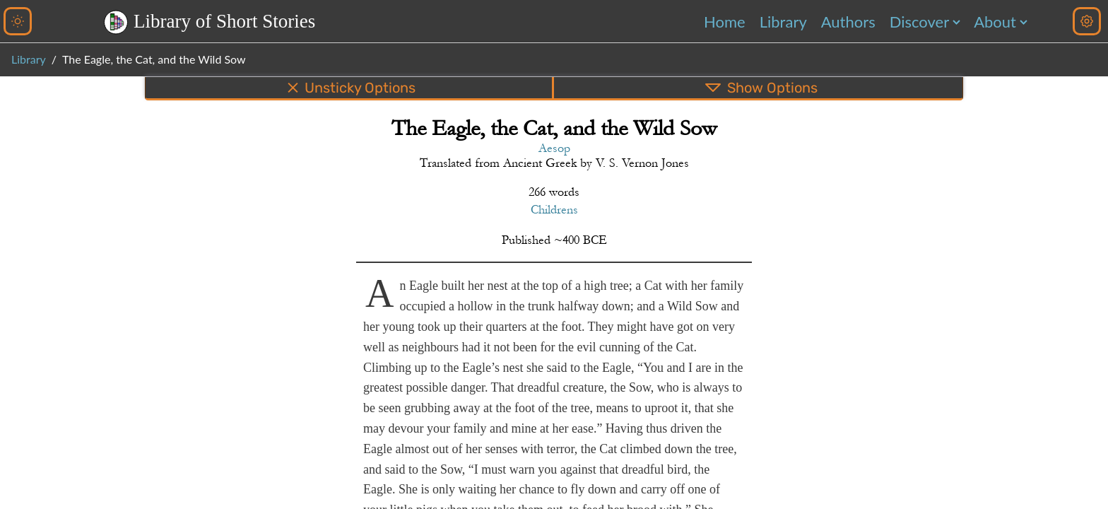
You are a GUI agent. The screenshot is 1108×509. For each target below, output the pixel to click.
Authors (848, 21)
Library (783, 21)
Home (724, 21)
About (995, 21)
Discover (919, 21)
